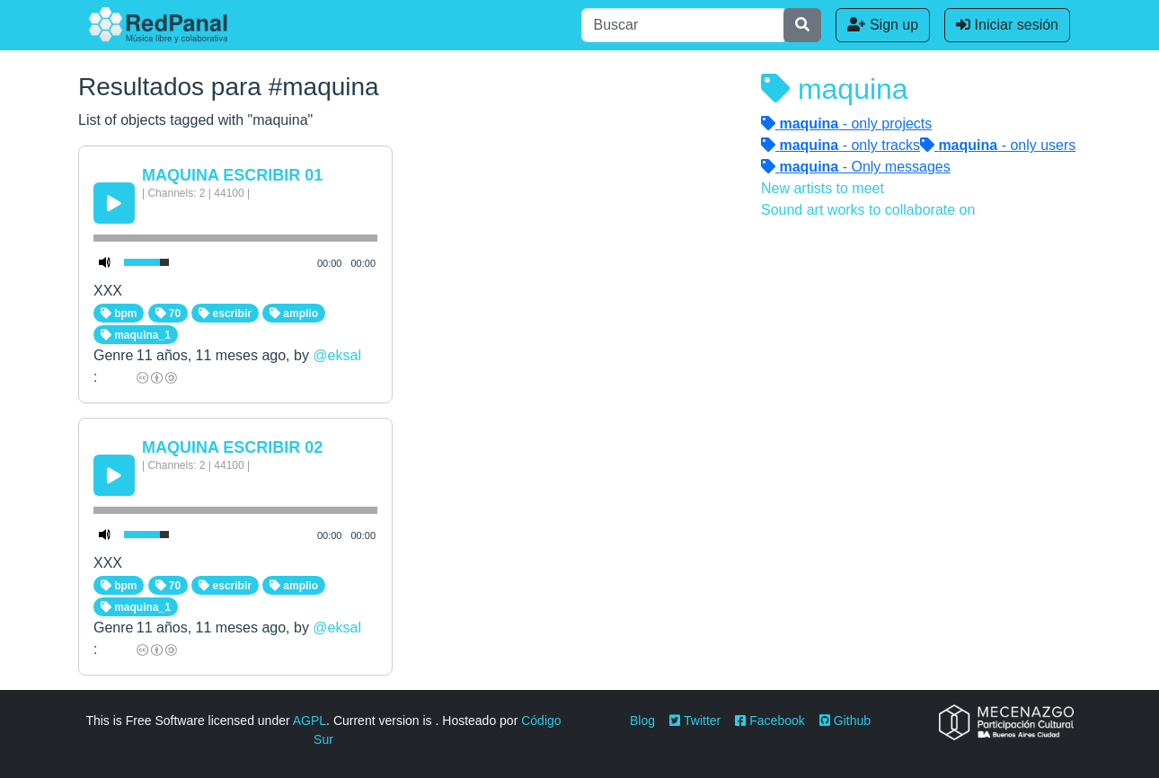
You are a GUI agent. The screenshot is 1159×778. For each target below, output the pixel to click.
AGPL (309, 720)
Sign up (882, 24)
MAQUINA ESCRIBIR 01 (232, 175)
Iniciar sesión (1007, 24)
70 (168, 313)
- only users (997, 145)
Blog (642, 720)
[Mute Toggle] (105, 262)
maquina (834, 89)
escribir (225, 313)
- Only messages (856, 166)
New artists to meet (822, 188)
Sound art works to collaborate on (868, 209)
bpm (119, 313)
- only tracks (840, 145)
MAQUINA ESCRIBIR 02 (232, 447)
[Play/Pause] (114, 203)
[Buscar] (682, 25)
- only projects (846, 123)
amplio (294, 313)
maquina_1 (136, 335)
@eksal (337, 355)
